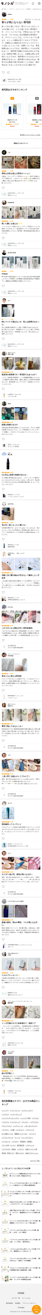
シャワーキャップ (16, 1114)
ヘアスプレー (20, 1130)
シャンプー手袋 (25, 1118)
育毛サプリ (10, 1153)
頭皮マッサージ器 (31, 1149)
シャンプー (5, 1110)
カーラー (13, 1145)
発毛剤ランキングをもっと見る (30, 135)
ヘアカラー (15, 1141)
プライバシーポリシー (29, 1303)
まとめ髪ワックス (7, 1134)
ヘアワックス (29, 1130)
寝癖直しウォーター (21, 1134)
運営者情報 (9, 1303)
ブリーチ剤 (5, 1145)
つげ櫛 (12, 1130)
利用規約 (17, 1303)
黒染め (14, 1149)
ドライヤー (25, 1122)
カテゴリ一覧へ (35, 1161)
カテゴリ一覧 (16, 1298)
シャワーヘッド (18, 1126)
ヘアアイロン (34, 1122)
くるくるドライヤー (30, 1126)
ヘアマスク (5, 1114)
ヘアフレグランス (7, 1137)
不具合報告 (21, 1307)
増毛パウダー (20, 1153)
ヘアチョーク (29, 1145)
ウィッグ (17, 1137)
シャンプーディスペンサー (10, 1118)
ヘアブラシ (5, 1130)
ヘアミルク (35, 1118)
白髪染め (23, 1141)
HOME (21, 1293)
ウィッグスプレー (27, 1137)
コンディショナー (27, 1110)
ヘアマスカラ (6, 1149)
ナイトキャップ (15, 1122)
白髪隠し (30, 1141)
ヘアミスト (32, 1134)
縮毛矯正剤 (20, 1145)
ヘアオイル (5, 1122)
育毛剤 (4, 1153)
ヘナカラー (20, 1149)
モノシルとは (26, 1298)
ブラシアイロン (7, 1126)
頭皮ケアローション (32, 1153)
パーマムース (6, 1141)
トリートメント (15, 1110)
